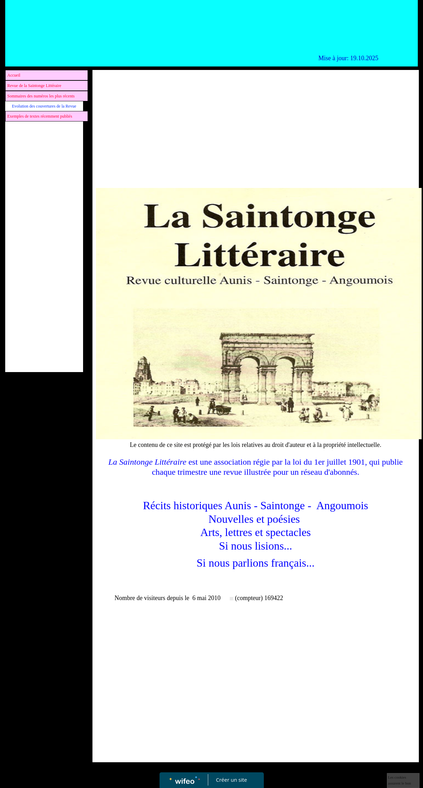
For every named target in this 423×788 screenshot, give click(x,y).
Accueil (13, 75)
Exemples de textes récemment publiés (39, 116)
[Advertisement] (44, 264)
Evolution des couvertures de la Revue (44, 106)
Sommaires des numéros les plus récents (41, 96)
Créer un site (231, 779)
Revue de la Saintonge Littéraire (34, 85)
